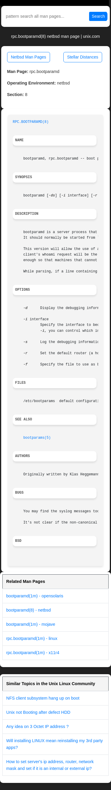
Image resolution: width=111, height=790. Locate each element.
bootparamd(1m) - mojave (30, 624)
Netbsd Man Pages (28, 57)
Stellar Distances (82, 57)
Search (98, 16)
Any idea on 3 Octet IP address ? (37, 726)
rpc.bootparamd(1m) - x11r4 (32, 652)
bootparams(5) (37, 438)
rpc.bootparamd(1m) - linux (31, 638)
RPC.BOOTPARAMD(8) (31, 122)
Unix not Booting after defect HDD (38, 712)
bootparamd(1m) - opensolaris (34, 596)
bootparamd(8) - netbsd (28, 610)
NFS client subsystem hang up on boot (42, 698)
